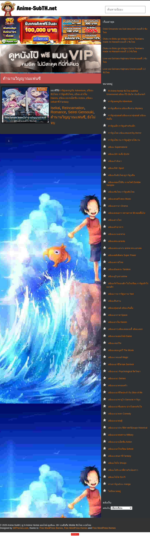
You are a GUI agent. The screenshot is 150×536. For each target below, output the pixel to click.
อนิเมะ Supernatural (117, 147)
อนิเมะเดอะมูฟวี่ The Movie (121, 350)
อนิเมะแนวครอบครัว (117, 385)
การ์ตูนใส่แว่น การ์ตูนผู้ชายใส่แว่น (124, 140)
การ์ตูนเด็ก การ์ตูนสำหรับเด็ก (121, 126)
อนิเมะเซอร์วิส (114, 343)
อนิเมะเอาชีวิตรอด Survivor (121, 364)
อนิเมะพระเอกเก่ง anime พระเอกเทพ (125, 248)
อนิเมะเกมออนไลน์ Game (120, 336)
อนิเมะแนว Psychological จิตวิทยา (124, 371)
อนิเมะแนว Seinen (117, 378)
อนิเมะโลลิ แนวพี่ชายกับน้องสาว (123, 470)
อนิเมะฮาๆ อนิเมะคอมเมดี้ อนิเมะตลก (125, 329)
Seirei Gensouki (80, 112)
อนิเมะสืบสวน (114, 301)
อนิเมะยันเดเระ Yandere (119, 269)
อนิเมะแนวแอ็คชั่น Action (120, 442)
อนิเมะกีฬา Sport (116, 168)
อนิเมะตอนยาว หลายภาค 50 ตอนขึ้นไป (126, 213)
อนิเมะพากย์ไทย (115, 262)
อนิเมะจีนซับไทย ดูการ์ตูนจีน (121, 175)
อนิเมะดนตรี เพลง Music (119, 199)
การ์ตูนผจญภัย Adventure (120, 101)
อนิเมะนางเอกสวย (116, 234)
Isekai (55, 108)
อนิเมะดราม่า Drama (118, 206)
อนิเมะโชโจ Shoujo (117, 463)
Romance (58, 112)
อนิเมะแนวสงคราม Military (120, 435)
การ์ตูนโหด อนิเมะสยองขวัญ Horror (124, 133)
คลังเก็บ (106, 508)
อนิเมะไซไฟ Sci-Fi (117, 477)
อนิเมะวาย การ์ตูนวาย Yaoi (121, 294)
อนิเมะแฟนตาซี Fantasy (119, 456)
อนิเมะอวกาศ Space (117, 315)
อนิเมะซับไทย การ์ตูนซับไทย (121, 192)
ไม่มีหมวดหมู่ (114, 491)
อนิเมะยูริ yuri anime (117, 276)
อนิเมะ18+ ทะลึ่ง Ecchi (118, 154)
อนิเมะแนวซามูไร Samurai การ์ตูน (124, 399)
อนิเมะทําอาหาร (115, 227)
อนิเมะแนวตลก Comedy (119, 413)
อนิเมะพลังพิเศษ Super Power (122, 255)
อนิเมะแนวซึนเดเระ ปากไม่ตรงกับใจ (125, 406)
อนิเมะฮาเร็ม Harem (117, 322)
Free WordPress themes (51, 528)
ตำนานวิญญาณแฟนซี (68, 117)
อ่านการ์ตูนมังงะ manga (119, 484)
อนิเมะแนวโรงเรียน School (120, 449)
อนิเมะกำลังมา (115, 161)
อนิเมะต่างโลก (115, 220)
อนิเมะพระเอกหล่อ (116, 241)
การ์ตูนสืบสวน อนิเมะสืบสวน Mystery (125, 108)
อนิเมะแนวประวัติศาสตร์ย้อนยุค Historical (127, 428)
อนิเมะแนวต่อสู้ (115, 420)
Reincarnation (73, 108)
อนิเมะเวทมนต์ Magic (118, 357)
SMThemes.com (20, 528)
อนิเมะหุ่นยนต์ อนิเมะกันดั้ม (120, 308)
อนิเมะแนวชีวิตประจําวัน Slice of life (125, 392)
